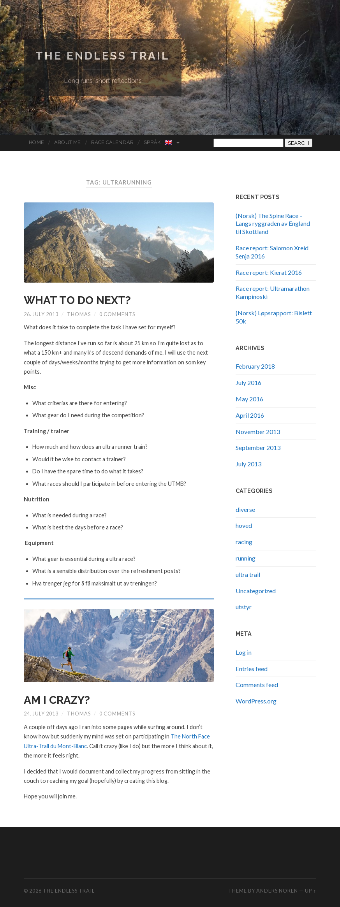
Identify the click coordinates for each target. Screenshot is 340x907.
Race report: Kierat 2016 (269, 272)
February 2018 (255, 366)
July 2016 (248, 382)
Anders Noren (277, 891)
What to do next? (77, 300)
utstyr (244, 606)
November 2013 (258, 431)
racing (244, 541)
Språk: (158, 142)
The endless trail (102, 55)
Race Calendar (112, 142)
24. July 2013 (41, 713)
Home (36, 142)
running (245, 558)
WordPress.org (256, 701)
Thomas (79, 314)
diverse (245, 509)
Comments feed (257, 684)
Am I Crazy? (57, 700)
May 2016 (249, 399)
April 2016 (250, 415)
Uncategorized (256, 590)
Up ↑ (310, 891)
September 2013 (258, 447)
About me (67, 142)
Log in (244, 652)
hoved (244, 525)
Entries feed (252, 668)
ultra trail (248, 574)
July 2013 (248, 464)
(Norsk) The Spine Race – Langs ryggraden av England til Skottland (273, 224)
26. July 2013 (41, 314)
